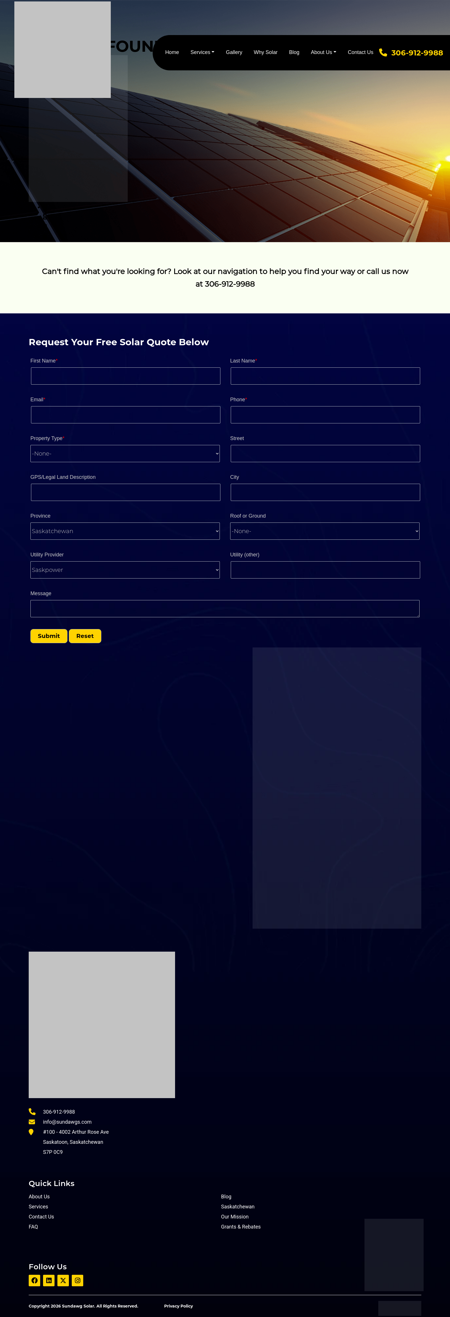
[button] (48, 636)
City (234, 477)
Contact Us (360, 52)
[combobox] (125, 453)
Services (200, 52)
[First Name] (125, 376)
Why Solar (266, 52)
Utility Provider (47, 555)
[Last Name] (325, 376)
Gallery (234, 52)
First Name (44, 361)
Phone (238, 399)
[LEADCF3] (225, 608)
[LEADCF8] (125, 492)
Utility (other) (244, 555)
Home (172, 52)
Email (37, 399)
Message (40, 593)
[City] (325, 492)
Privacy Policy (178, 1306)
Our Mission (235, 1217)
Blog (294, 52)
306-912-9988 (417, 52)
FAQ (33, 1227)
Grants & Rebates (241, 1227)
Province (40, 516)
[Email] (125, 414)
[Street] (325, 453)
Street (237, 438)
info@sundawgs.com (67, 1122)
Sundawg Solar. (78, 1306)
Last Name (243, 361)
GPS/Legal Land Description (63, 477)
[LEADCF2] (325, 570)
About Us (321, 52)
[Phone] (325, 414)
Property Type (47, 438)
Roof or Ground (248, 516)
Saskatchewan (238, 1207)
